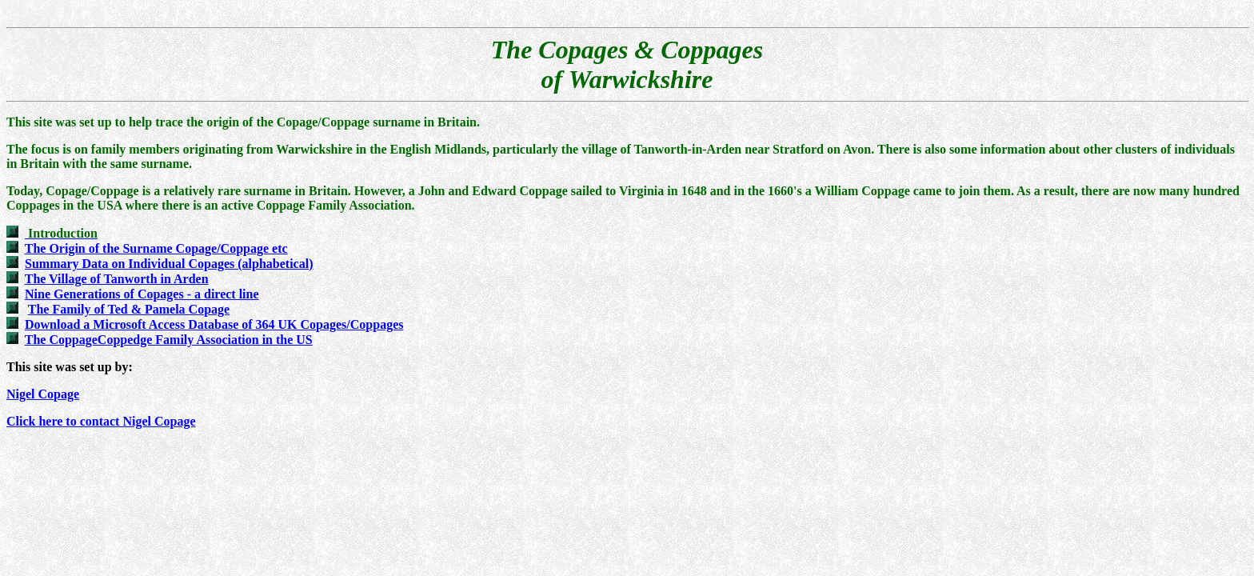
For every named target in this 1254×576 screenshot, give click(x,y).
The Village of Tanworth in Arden (117, 279)
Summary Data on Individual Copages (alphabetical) (169, 263)
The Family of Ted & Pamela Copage (129, 309)
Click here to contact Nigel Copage (101, 421)
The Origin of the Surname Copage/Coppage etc (156, 248)
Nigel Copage (42, 394)
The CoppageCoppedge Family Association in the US (169, 339)
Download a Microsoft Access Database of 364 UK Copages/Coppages (214, 324)
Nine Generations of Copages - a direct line (142, 294)
